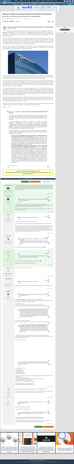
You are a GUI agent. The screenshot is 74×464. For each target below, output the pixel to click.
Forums (16, 0)
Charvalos (8, 238)
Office (50, 2)
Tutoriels (21, 0)
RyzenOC (8, 198)
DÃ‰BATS (44, 4)
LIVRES (27, 4)
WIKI (48, 4)
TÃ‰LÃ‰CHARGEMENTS (33, 4)
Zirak (8, 254)
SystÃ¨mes (58, 2)
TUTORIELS (15, 4)
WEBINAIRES (22, 4)
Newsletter (37, 0)
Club (56, 0)
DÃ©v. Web (34, 2)
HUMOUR (54, 4)
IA (20, 2)
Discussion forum (65, 29)
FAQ (25, 0)
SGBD (47, 2)
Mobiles (53, 2)
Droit (52, 0)
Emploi (43, 0)
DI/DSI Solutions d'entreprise (11, 2)
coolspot (8, 216)
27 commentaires (27, 19)
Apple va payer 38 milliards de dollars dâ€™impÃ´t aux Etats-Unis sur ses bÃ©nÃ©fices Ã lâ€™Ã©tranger (32, 308)
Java (30, 2)
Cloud (18, 2)
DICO (51, 4)
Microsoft (26, 2)
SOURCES (40, 4)
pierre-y (8, 270)
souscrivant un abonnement (26, 173)
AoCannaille (8, 281)
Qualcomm (8, 108)
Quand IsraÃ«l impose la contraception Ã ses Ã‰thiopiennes (25, 383)
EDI (37, 2)
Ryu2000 (8, 293)
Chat (32, 0)
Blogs (28, 0)
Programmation (42, 2)
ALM (23, 2)
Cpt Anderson (8, 187)
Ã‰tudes (48, 0)
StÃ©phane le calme (18, 19)
